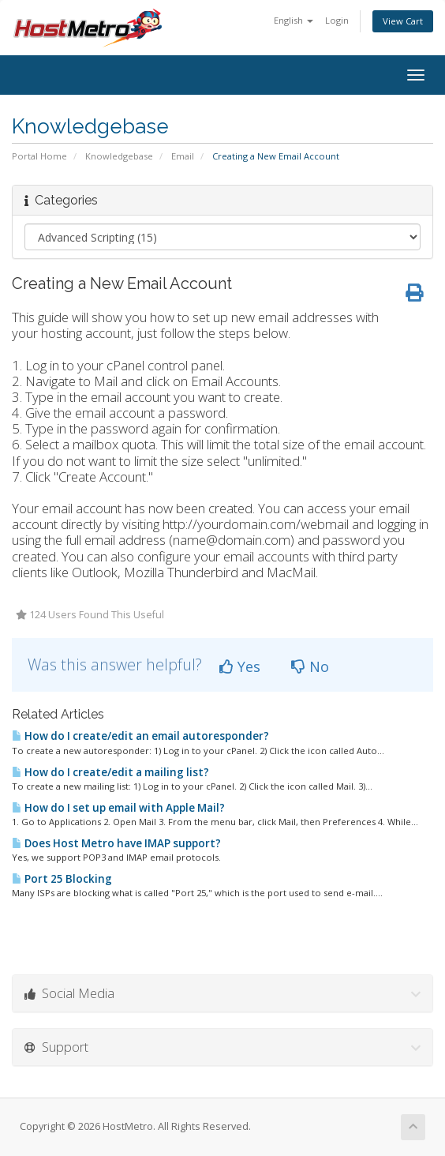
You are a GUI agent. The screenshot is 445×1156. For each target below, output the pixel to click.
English (293, 20)
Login (337, 20)
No (310, 666)
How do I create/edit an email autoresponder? (140, 736)
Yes (239, 666)
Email (182, 156)
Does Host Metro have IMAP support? (116, 843)
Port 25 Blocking (62, 879)
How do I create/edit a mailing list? (110, 772)
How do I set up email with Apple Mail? (118, 808)
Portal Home (39, 156)
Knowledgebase (119, 156)
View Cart (403, 21)
